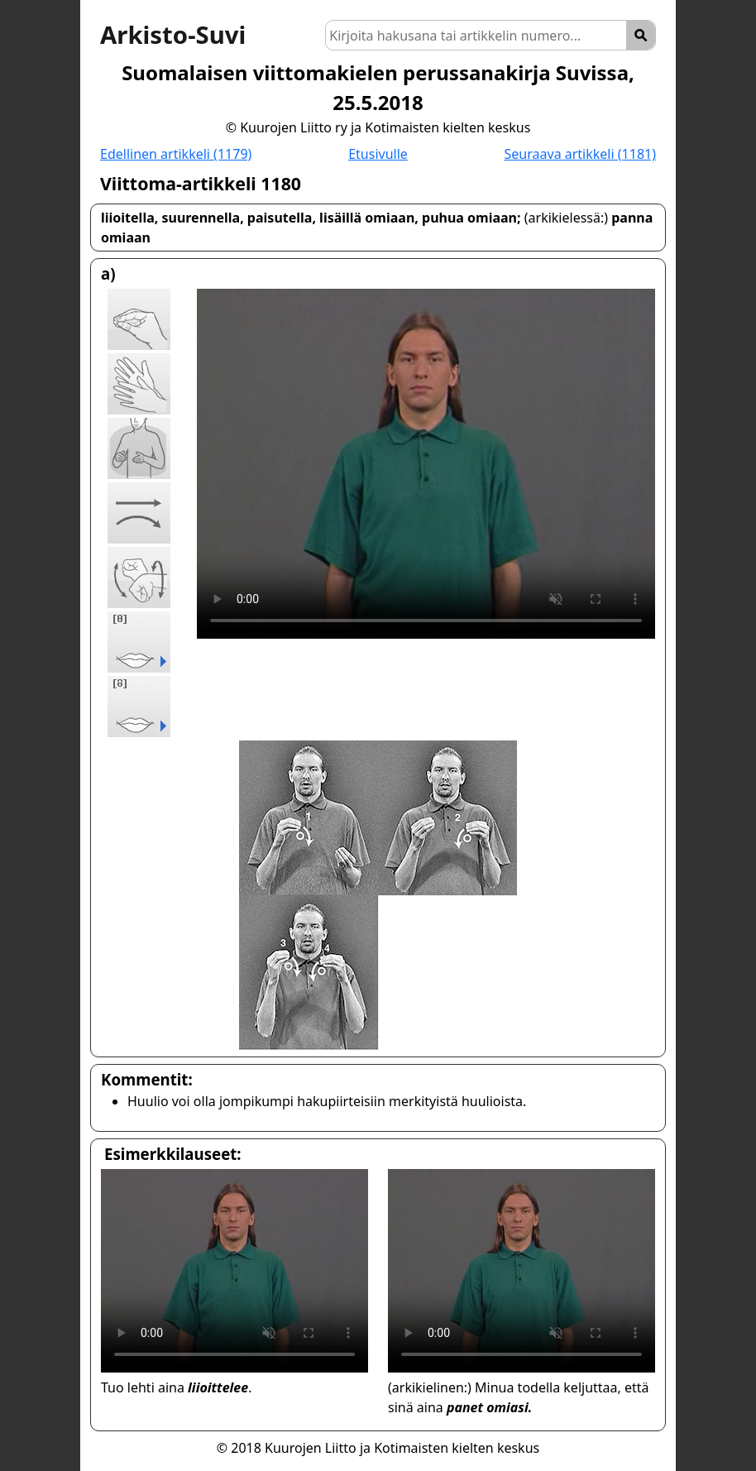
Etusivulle (378, 154)
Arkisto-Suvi (173, 34)
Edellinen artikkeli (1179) (175, 154)
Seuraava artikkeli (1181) (580, 154)
